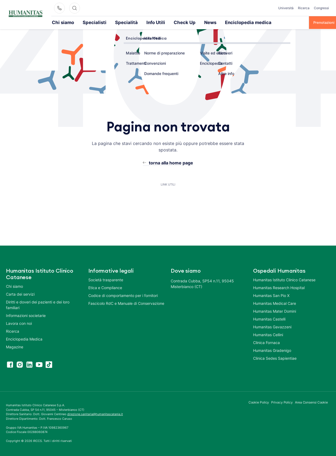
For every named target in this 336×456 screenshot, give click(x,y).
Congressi (321, 8)
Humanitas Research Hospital (279, 287)
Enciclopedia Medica (24, 338)
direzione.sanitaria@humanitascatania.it (95, 414)
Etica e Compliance (105, 287)
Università (286, 8)
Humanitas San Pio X (271, 295)
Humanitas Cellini (268, 334)
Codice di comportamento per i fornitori (123, 295)
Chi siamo (60, 22)
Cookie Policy (258, 402)
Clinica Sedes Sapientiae (275, 358)
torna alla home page (171, 162)
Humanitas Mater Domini (274, 311)
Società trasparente (105, 279)
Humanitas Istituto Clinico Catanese (284, 279)
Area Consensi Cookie (311, 402)
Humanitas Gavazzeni (272, 326)
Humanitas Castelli (269, 318)
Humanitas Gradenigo (272, 350)
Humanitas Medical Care (274, 303)
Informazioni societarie (26, 315)
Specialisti (85, 22)
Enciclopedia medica (210, 22)
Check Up (157, 22)
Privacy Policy (282, 402)
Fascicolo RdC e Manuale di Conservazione (126, 303)
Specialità (110, 22)
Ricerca (304, 8)
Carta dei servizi (20, 294)
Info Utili (134, 22)
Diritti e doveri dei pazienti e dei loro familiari (37, 304)
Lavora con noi (19, 323)
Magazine (14, 346)
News (179, 22)
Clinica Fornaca (266, 342)
